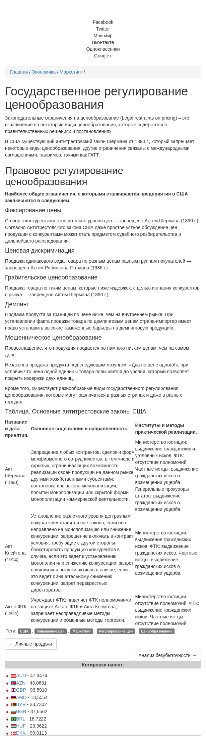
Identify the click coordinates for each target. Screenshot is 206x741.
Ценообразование (157, 631)
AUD (18, 675)
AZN (18, 683)
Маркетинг (71, 72)
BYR (18, 704)
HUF (18, 726)
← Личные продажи (30, 644)
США (24, 631)
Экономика (44, 72)
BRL (18, 719)
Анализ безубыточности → (167, 655)
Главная (19, 72)
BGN (18, 711)
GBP (18, 690)
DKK (18, 733)
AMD (18, 697)
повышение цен (51, 631)
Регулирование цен (116, 631)
